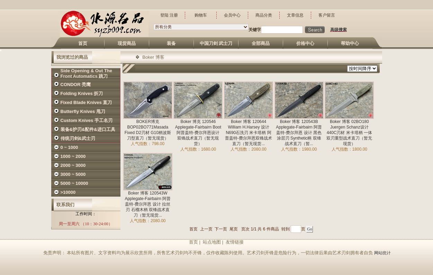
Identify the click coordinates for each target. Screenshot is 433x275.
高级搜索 (338, 29)
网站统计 (382, 252)
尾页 (233, 229)
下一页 (221, 229)
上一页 (206, 229)
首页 (193, 229)
